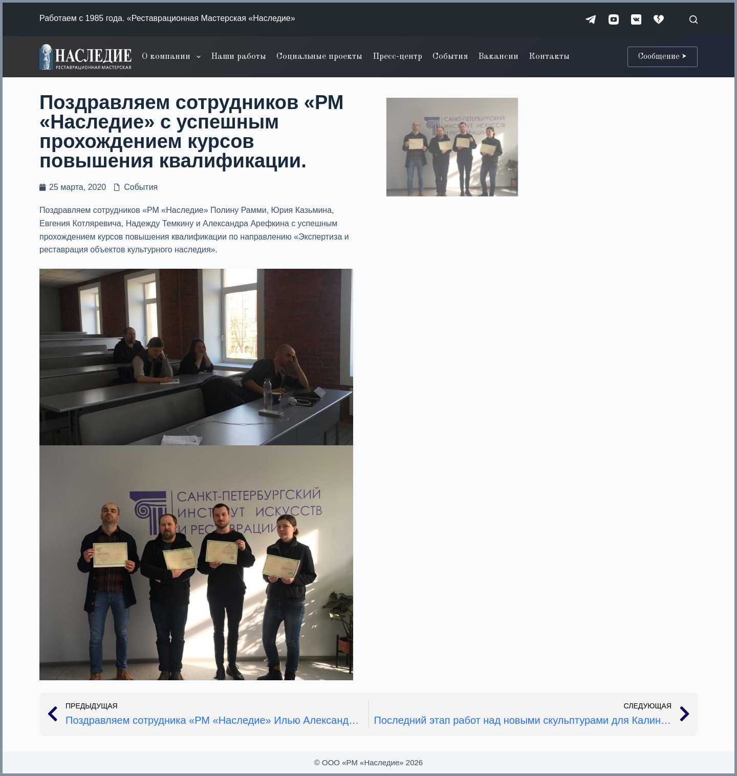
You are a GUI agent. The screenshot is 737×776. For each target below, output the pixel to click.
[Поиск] (693, 19)
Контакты (549, 56)
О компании (173, 57)
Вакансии (498, 56)
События (450, 56)
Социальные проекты (319, 56)
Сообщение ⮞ (662, 57)
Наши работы (238, 56)
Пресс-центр (397, 56)
